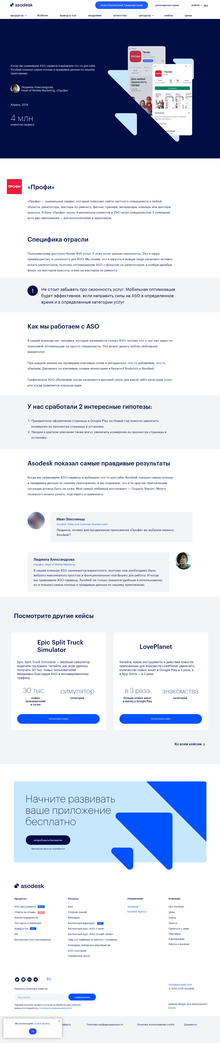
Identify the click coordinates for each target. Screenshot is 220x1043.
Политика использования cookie (155, 1025)
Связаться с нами (179, 929)
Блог (70, 907)
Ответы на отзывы (25, 912)
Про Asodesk (176, 907)
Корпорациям (176, 939)
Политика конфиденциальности (105, 1025)
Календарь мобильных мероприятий (89, 945)
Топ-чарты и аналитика (27, 923)
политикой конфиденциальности (56, 1008)
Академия (133, 907)
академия (94, 15)
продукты (17, 15)
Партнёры (174, 934)
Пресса (173, 923)
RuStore (42, 15)
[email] (39, 997)
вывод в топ (68, 15)
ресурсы (145, 15)
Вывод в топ (21, 929)
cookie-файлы (42, 1024)
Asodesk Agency (137, 912)
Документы (190, 1025)
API (16, 934)
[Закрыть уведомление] (59, 1021)
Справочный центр (79, 956)
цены (188, 15)
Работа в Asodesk (179, 944)
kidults (172, 1008)
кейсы (168, 15)
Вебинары (74, 918)
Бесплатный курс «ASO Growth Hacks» (90, 934)
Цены (172, 912)
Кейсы (172, 918)
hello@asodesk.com (180, 985)
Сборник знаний (77, 912)
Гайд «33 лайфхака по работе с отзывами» (93, 940)
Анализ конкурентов (26, 918)
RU (206, 5)
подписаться (82, 997)
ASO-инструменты (25, 907)
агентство (120, 15)
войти (195, 5)
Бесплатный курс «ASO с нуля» (86, 929)
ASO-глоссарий (77, 951)
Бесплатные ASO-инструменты (32, 940)
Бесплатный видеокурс (81, 923)
